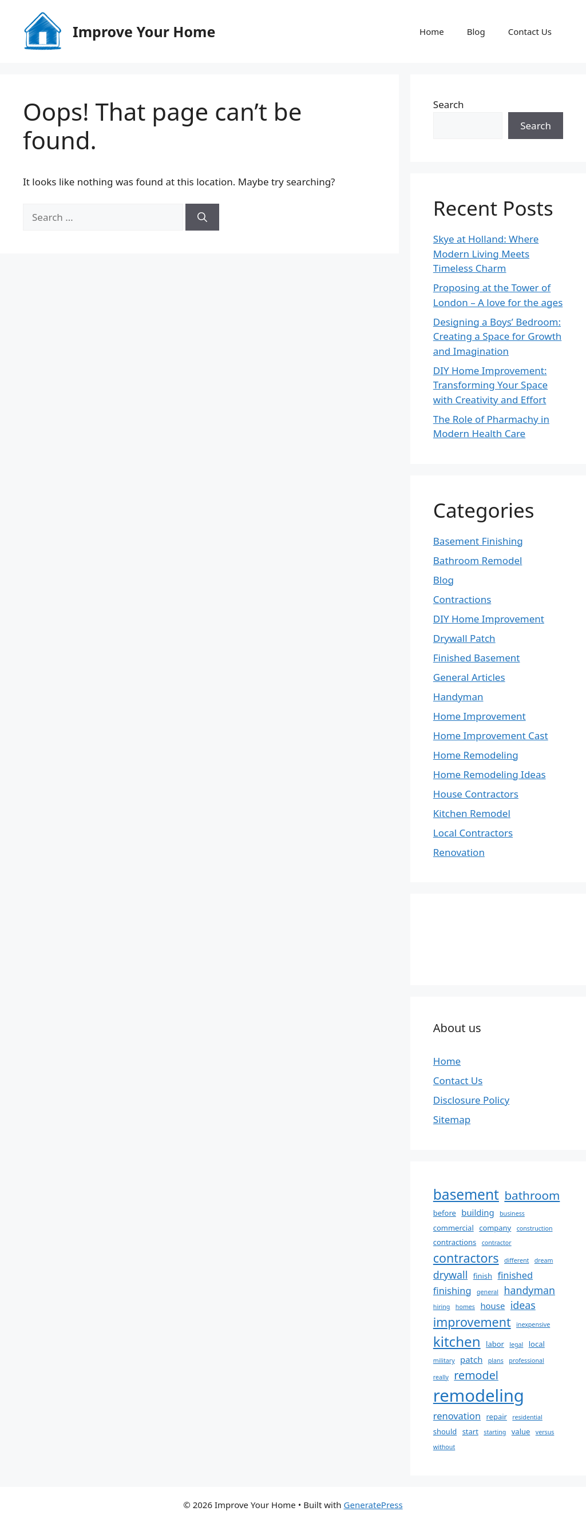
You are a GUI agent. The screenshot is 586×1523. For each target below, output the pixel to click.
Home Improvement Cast (490, 735)
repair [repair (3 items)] (496, 1416)
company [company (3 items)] (495, 1228)
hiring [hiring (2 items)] (441, 1307)
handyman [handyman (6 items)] (529, 1290)
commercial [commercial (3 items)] (453, 1228)
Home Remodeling (475, 755)
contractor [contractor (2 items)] (497, 1243)
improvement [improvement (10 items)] (472, 1322)
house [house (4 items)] (492, 1305)
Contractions (462, 599)
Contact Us (530, 31)
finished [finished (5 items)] (515, 1275)
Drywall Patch (464, 638)
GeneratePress (373, 1504)
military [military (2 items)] (444, 1361)
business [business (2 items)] (512, 1213)
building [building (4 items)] (477, 1212)
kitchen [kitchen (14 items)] (457, 1341)
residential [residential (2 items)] (527, 1417)
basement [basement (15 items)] (466, 1194)
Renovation (459, 852)
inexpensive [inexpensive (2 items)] (533, 1324)
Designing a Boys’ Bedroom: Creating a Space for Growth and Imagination (497, 336)
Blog (476, 31)
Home (431, 31)
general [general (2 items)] (487, 1292)
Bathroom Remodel (477, 560)
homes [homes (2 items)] (465, 1307)
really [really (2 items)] (441, 1377)
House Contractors (475, 793)
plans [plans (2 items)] (496, 1361)
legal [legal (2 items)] (516, 1344)
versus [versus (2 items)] (545, 1432)
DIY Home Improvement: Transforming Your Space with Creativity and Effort (490, 385)
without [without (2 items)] (444, 1447)
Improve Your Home (144, 31)
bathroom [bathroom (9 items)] (532, 1195)
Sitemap (451, 1119)
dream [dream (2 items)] (543, 1260)
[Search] (202, 217)
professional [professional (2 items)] (526, 1361)
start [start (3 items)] (470, 1431)
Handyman (458, 696)
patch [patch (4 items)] (471, 1359)
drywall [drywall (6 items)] (450, 1275)
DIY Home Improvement (488, 618)
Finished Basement (476, 657)
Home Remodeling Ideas (489, 774)
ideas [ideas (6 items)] (523, 1305)
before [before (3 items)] (444, 1213)
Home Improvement (479, 716)
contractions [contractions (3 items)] (454, 1242)
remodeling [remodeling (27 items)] (478, 1395)
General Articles (469, 677)
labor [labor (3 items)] (495, 1344)
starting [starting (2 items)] (495, 1432)
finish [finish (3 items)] (482, 1276)
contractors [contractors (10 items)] (466, 1258)
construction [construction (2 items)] (535, 1228)
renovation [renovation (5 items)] (457, 1415)
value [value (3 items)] (521, 1431)
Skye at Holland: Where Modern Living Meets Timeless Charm (486, 253)
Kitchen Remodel (471, 813)
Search (448, 104)
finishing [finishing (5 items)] (452, 1290)
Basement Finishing (478, 541)
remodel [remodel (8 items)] (476, 1375)
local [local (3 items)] (537, 1344)
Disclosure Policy (471, 1099)
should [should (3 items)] (445, 1431)
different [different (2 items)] (516, 1260)
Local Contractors (473, 832)
